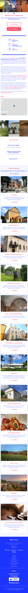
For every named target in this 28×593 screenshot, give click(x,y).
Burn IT (11, 589)
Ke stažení (14, 556)
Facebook (8, 550)
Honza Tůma (18, 589)
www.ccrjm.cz (14, 547)
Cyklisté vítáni (14, 564)
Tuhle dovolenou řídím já (13, 145)
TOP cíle (14, 554)
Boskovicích (13, 58)
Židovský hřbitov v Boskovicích (14, 283)
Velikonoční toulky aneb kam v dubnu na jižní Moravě (14, 152)
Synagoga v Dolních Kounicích (14, 403)
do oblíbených (15, 29)
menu (26, 1)
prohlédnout (15, 201)
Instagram (21, 550)
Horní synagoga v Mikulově (14, 432)
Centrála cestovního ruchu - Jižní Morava (16, 588)
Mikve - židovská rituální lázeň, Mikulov (14, 313)
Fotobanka (14, 558)
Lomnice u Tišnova (14, 463)
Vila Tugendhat (14, 373)
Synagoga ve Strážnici (14, 225)
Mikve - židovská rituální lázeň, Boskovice (14, 522)
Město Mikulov (14, 493)
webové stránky (14, 49)
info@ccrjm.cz (14, 545)
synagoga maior (20, 75)
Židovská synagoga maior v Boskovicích (14, 254)
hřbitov (23, 77)
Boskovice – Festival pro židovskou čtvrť (13, 87)
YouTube (14, 550)
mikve (14, 76)
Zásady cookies (14, 566)
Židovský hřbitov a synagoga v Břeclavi (14, 342)
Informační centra (14, 559)
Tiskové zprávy (14, 561)
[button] (14, 106)
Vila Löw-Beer (14, 194)
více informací (15, 24)
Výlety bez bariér (13, 158)
